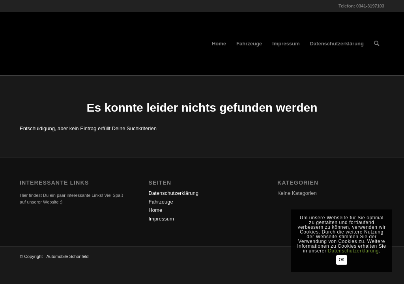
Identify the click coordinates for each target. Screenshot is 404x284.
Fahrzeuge (160, 202)
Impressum (161, 219)
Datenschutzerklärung (173, 193)
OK (341, 260)
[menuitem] (219, 43)
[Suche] (376, 43)
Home (155, 210)
